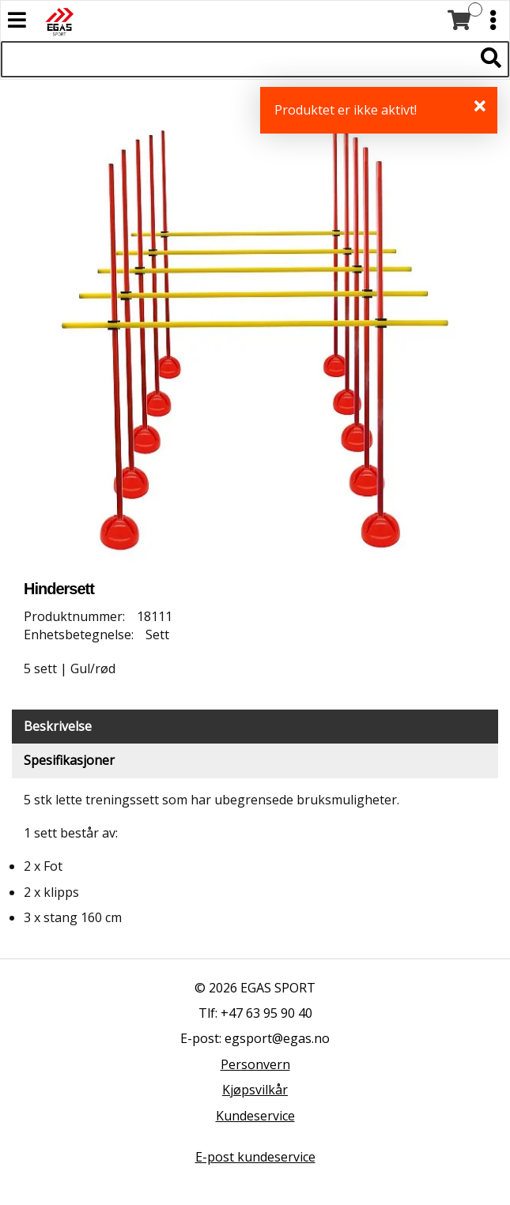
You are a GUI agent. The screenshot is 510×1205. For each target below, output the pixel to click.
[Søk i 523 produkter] (237, 59)
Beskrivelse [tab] (58, 726)
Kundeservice (255, 1115)
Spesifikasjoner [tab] (69, 760)
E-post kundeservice (255, 1156)
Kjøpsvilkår (255, 1089)
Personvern (255, 1064)
